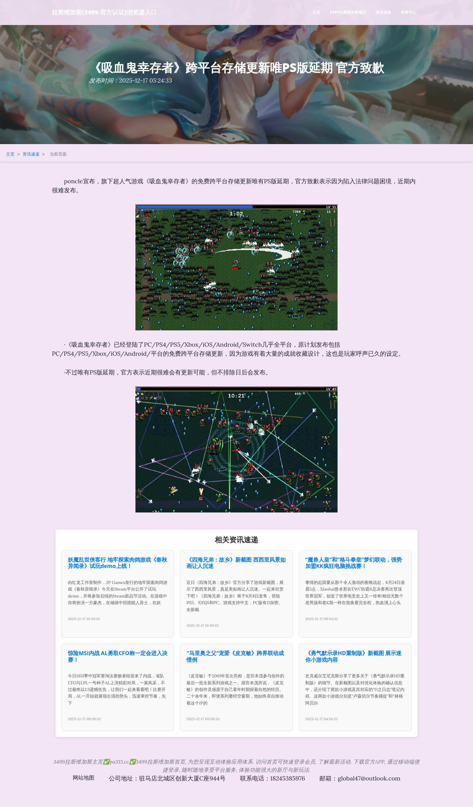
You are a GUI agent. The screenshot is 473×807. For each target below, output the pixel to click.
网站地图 (83, 777)
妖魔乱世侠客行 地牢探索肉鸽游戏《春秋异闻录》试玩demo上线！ (117, 563)
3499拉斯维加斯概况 (348, 12)
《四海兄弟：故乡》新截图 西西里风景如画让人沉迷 (236, 563)
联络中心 (408, 12)
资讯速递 (383, 12)
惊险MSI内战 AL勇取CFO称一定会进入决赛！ (117, 656)
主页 (316, 12)
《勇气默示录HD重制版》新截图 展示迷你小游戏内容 (353, 656)
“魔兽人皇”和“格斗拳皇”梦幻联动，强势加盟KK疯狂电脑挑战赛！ (353, 563)
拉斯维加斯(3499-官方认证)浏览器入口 (104, 12)
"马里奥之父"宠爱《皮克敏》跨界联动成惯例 (235, 656)
